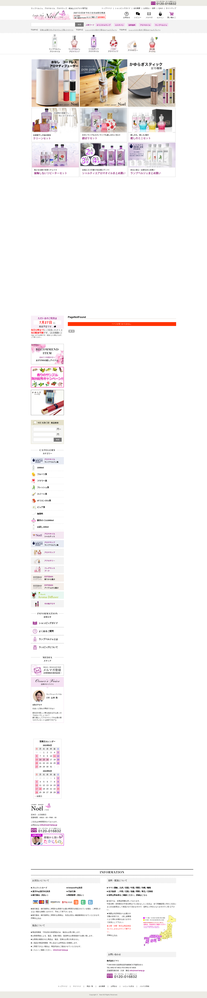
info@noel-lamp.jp (60, 950)
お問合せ (114, 986)
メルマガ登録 (144, 986)
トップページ (62, 986)
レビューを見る (128, 986)
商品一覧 (90, 986)
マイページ (77, 986)
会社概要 (102, 986)
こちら (38, 918)
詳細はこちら (141, 895)
